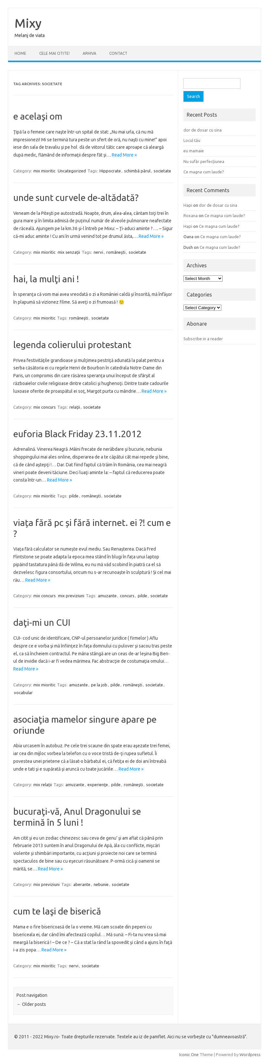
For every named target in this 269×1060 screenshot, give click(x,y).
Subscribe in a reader (203, 338)
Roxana (190, 215)
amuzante (107, 595)
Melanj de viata (30, 35)
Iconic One (189, 1054)
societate (162, 171)
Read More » (124, 154)
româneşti (115, 252)
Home (20, 53)
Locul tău (191, 140)
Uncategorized (72, 171)
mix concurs (44, 407)
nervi (98, 252)
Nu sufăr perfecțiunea (203, 161)
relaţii (74, 407)
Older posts (31, 1004)
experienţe (98, 784)
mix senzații (69, 252)
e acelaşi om (37, 116)
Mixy (28, 23)
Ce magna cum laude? (203, 171)
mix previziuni (71, 595)
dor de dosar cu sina (202, 130)
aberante (81, 884)
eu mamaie (193, 150)
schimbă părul (137, 171)
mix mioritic (44, 171)
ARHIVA (89, 53)
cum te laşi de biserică (57, 911)
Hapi (187, 205)
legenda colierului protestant (72, 345)
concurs (127, 595)
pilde (73, 496)
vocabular (23, 692)
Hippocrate (110, 171)
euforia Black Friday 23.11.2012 (77, 434)
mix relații (42, 784)
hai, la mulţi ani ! (46, 279)
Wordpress (250, 1054)
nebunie (101, 884)
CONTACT (118, 53)
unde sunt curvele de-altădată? (75, 197)
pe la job (99, 684)
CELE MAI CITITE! (54, 53)
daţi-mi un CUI (41, 622)
